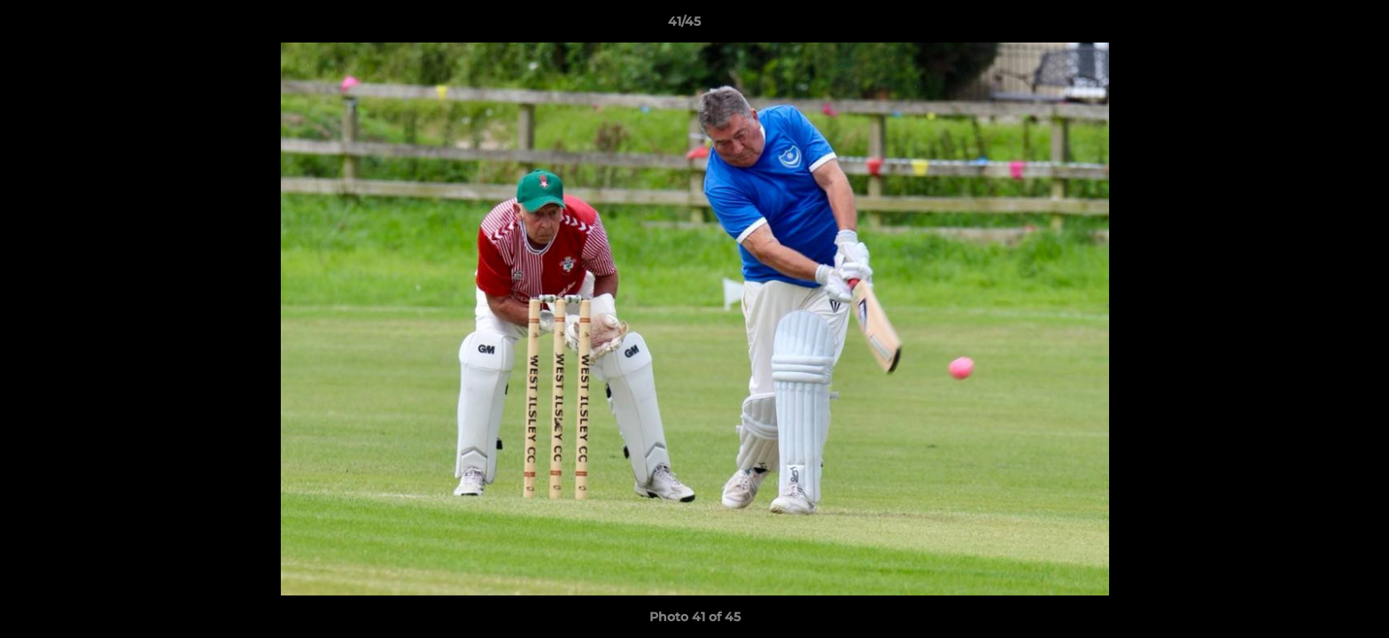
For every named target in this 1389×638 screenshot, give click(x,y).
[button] (1314, 26)
